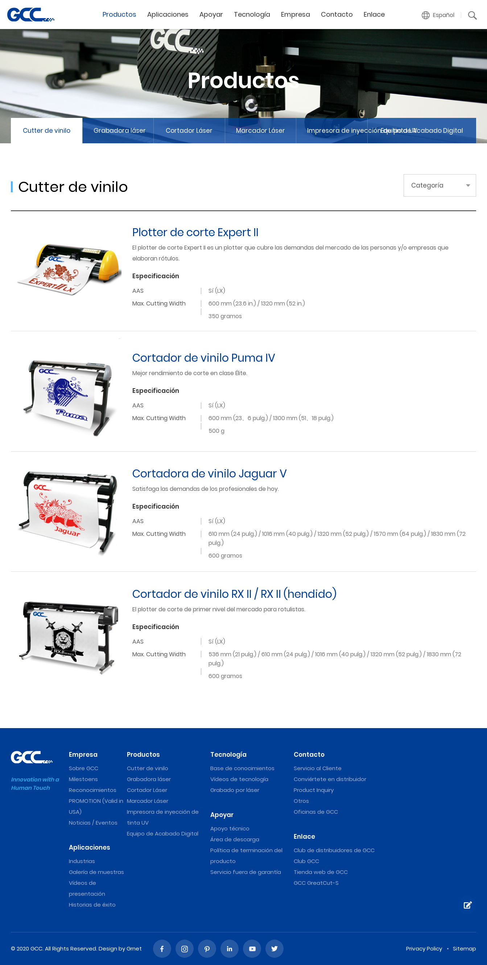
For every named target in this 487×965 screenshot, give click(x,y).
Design (108, 948)
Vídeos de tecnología (239, 779)
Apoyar (211, 14)
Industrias (82, 861)
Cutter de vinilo (46, 130)
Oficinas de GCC (316, 812)
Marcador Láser (260, 130)
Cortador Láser (189, 130)
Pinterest (207, 949)
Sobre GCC (83, 768)
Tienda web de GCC (321, 872)
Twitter (274, 949)
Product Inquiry (314, 790)
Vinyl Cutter (30, 14)
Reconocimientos (92, 790)
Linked (229, 949)
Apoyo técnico (229, 828)
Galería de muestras (96, 872)
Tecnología (252, 14)
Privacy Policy (424, 948)
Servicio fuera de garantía (245, 872)
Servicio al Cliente (318, 768)
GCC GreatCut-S (316, 883)
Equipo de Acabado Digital (422, 130)
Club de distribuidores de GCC (334, 850)
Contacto (337, 14)
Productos (119, 14)
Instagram (185, 949)
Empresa (295, 14)
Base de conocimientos (242, 768)
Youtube (252, 949)
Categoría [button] (427, 185)
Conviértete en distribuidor (330, 779)
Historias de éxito (92, 904)
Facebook (162, 949)
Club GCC (306, 861)
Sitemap (464, 948)
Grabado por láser (234, 790)
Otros (301, 801)
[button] (438, 15)
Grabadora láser (120, 130)
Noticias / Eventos (93, 822)
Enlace (374, 14)
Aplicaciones (168, 14)
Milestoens (83, 779)
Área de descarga (234, 839)
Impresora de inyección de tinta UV (337, 130)
